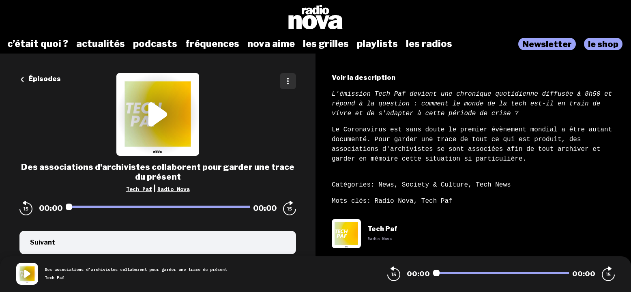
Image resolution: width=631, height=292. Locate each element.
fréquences (212, 43)
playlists (377, 43)
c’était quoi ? (37, 43)
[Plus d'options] (288, 81)
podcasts (155, 43)
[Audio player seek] (158, 207)
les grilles (326, 43)
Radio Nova (173, 189)
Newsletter (547, 44)
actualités (100, 43)
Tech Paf (139, 189)
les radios (429, 43)
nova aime (271, 43)
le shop (603, 44)
